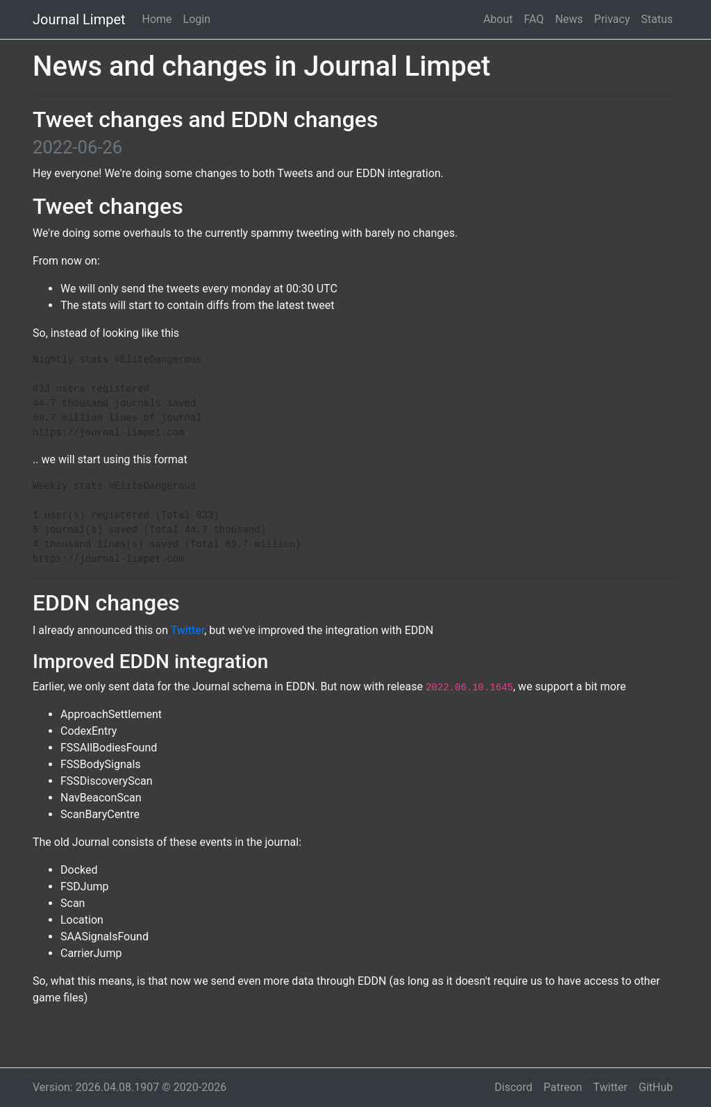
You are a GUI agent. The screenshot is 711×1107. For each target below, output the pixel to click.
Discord (513, 1087)
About (498, 19)
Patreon (563, 1087)
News (569, 19)
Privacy (612, 19)
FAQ (534, 19)
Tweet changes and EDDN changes (205, 119)
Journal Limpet (79, 19)
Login (196, 19)
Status (657, 19)
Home (157, 19)
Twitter (187, 630)
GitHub (656, 1087)
